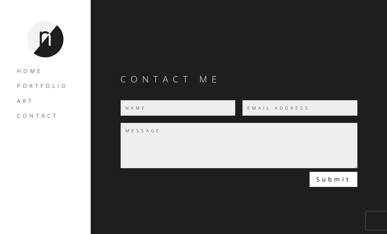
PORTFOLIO (42, 85)
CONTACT (37, 115)
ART (25, 100)
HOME (30, 70)
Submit (333, 179)
